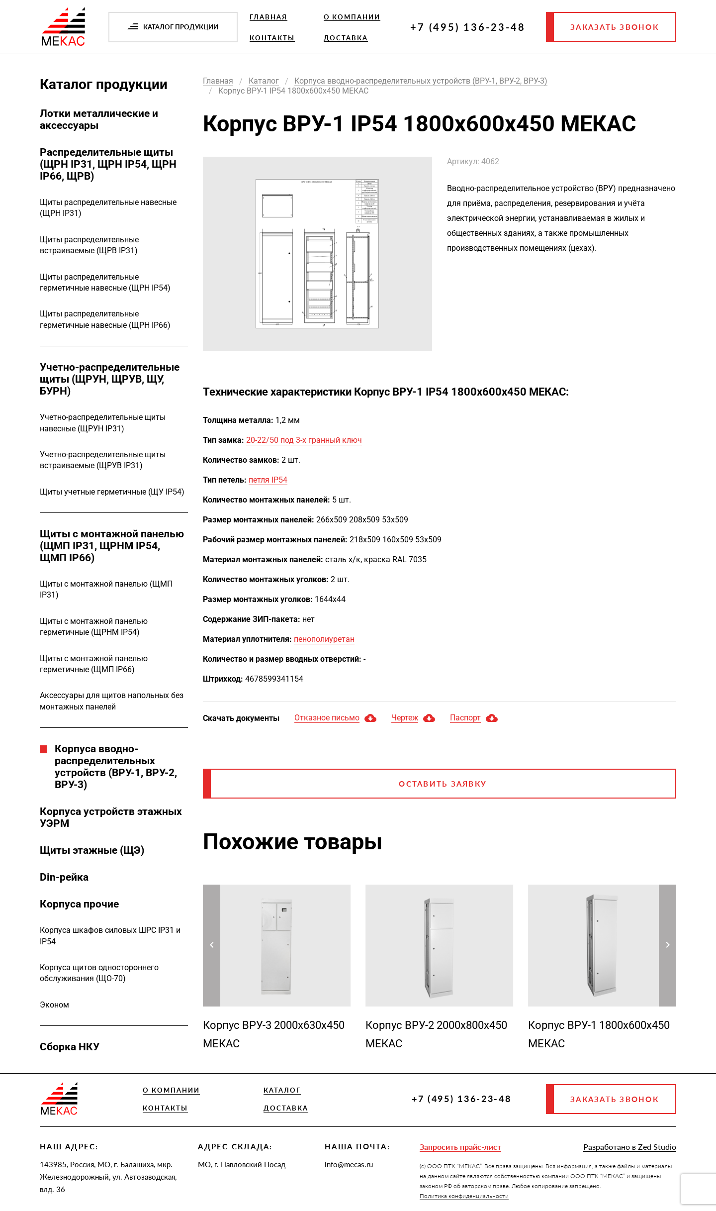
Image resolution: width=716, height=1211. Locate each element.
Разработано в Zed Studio (629, 1146)
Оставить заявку (443, 783)
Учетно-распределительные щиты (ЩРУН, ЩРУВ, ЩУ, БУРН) (109, 379)
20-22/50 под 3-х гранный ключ (304, 440)
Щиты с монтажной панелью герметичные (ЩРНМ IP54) (94, 626)
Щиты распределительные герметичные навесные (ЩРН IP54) (105, 282)
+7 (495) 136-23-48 (468, 27)
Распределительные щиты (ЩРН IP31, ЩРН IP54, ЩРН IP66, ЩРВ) (108, 164)
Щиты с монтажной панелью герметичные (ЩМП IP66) (94, 664)
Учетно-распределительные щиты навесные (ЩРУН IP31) (103, 422)
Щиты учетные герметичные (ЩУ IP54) (112, 492)
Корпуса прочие (79, 904)
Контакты (272, 38)
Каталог (282, 1090)
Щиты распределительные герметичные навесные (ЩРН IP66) (105, 319)
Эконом (54, 1004)
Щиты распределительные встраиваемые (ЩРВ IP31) (89, 245)
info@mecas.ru (349, 1164)
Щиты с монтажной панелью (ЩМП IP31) (106, 589)
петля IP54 (268, 480)
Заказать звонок (614, 26)
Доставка (346, 38)
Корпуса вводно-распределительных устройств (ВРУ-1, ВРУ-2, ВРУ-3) (116, 767)
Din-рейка (64, 877)
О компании (352, 17)
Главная (268, 17)
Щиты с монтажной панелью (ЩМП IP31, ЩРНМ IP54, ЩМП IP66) (112, 546)
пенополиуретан (324, 639)
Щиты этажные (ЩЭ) (92, 850)
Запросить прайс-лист (460, 1146)
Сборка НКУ (69, 1047)
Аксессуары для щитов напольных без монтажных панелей (111, 701)
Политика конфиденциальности (464, 1196)
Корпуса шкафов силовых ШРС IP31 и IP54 (110, 935)
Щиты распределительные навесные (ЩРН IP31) (108, 208)
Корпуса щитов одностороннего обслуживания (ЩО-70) (99, 973)
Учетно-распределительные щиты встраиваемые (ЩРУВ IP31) (103, 460)
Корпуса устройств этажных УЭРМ (111, 817)
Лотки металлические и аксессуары (99, 119)
